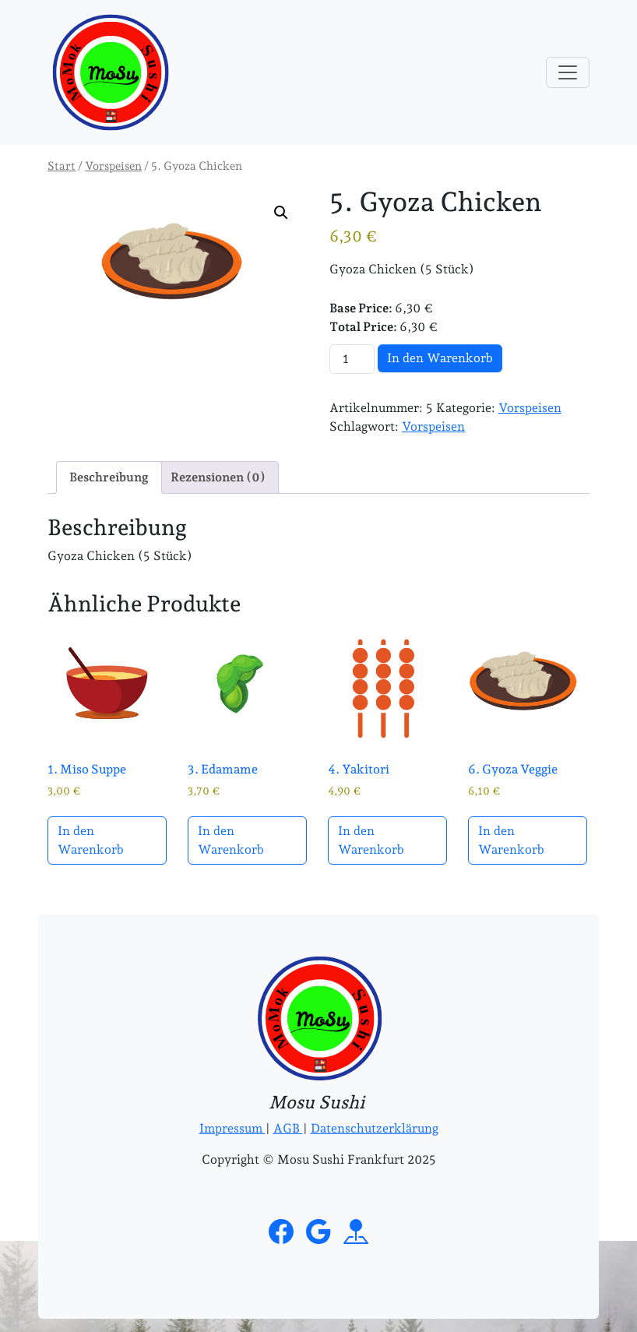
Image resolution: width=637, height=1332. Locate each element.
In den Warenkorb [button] (91, 840)
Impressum (232, 1128)
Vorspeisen (113, 165)
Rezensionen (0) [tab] (218, 477)
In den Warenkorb (440, 358)
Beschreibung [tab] (109, 477)
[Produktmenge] (352, 359)
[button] (281, 213)
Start (62, 165)
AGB (288, 1128)
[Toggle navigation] (567, 72)
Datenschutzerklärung (374, 1128)
